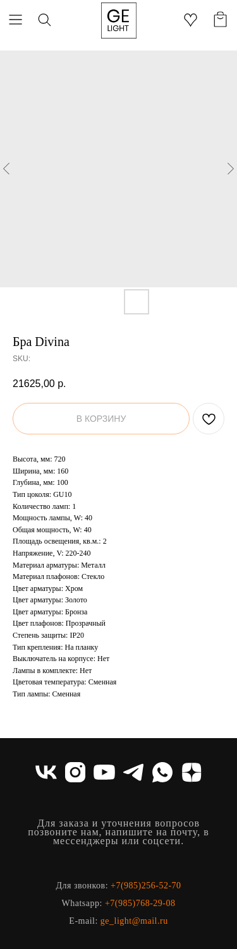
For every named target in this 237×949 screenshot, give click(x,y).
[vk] (46, 772)
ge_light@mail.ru (134, 921)
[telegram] (133, 772)
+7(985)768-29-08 (140, 903)
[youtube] (104, 772)
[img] (119, 21)
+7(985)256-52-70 (146, 885)
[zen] (191, 772)
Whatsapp (81, 903)
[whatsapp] (162, 772)
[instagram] (75, 772)
